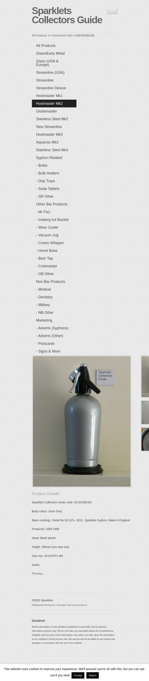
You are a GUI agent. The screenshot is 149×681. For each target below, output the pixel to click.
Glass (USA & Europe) (47, 63)
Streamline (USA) (50, 73)
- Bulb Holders (47, 173)
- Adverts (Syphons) (52, 328)
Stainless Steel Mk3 (52, 150)
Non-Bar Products (50, 282)
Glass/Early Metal (50, 53)
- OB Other (45, 274)
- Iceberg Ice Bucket (52, 220)
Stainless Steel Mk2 (52, 119)
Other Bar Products (51, 204)
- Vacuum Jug (47, 235)
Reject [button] (92, 675)
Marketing (44, 320)
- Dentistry (44, 297)
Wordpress (50, 605)
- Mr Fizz (43, 212)
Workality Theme (65, 605)
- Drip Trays (45, 181)
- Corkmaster (46, 266)
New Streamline (49, 127)
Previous (37, 573)
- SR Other (45, 196)
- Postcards (45, 344)
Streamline (45, 80)
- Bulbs (42, 165)
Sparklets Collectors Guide (67, 15)
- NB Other (45, 313)
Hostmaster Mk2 (62, 35)
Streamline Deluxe (51, 88)
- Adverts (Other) (49, 336)
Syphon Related (49, 158)
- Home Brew (47, 251)
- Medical (43, 289)
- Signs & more (48, 351)
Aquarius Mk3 (47, 142)
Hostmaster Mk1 (49, 96)
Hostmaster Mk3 (49, 134)
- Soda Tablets (48, 189)
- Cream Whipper (50, 243)
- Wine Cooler (47, 227)
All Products (39, 35)
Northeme (82, 605)
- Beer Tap (44, 258)
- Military (43, 305)
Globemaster (46, 111)
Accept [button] (78, 675)
